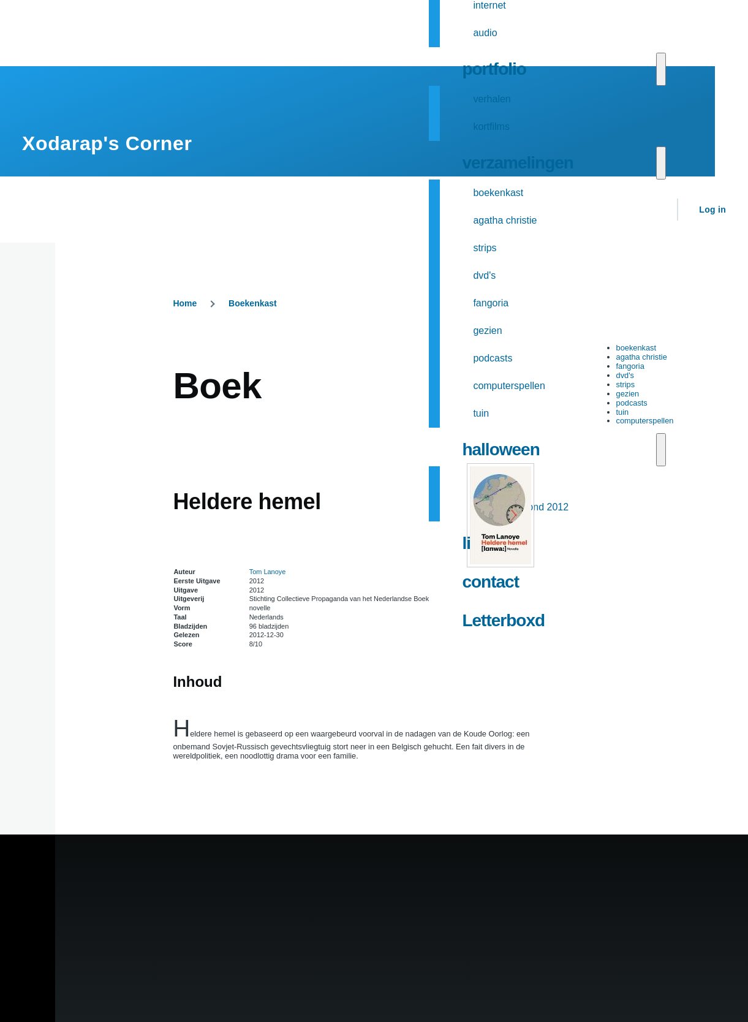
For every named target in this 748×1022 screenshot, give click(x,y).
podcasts (632, 402)
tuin (622, 412)
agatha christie (641, 356)
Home (185, 303)
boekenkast (636, 347)
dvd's (625, 375)
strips (625, 384)
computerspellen (645, 420)
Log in (712, 209)
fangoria (630, 366)
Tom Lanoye (267, 571)
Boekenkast (253, 303)
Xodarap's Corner (107, 143)
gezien (628, 393)
